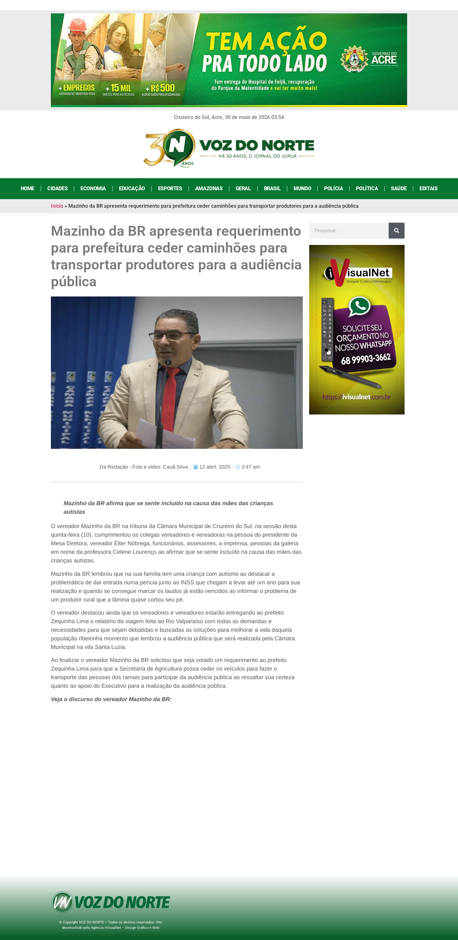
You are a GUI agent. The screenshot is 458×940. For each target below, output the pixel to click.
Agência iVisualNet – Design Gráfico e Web (125, 928)
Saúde (398, 188)
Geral (243, 188)
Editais (428, 188)
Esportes (170, 188)
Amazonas (209, 188)
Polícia (333, 188)
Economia (93, 188)
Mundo (302, 188)
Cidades (57, 188)
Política (367, 188)
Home (27, 188)
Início (57, 206)
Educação (132, 188)
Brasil (272, 188)
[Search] (397, 231)
